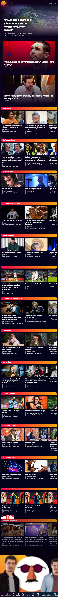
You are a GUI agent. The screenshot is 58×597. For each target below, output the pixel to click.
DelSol (9, 2)
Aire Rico (28, 595)
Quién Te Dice (18, 595)
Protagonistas (49, 595)
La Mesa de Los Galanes (23, 596)
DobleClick (2, 595)
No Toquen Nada (7, 595)
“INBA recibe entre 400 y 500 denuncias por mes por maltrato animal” (17, 25)
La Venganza (44, 595)
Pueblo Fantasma (37, 596)
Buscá (50, 3)
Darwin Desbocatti (13, 596)
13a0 (33, 595)
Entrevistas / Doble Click (10, 17)
